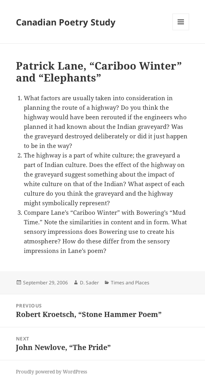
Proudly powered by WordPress (51, 371)
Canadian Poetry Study (66, 22)
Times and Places (130, 282)
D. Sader (89, 282)
